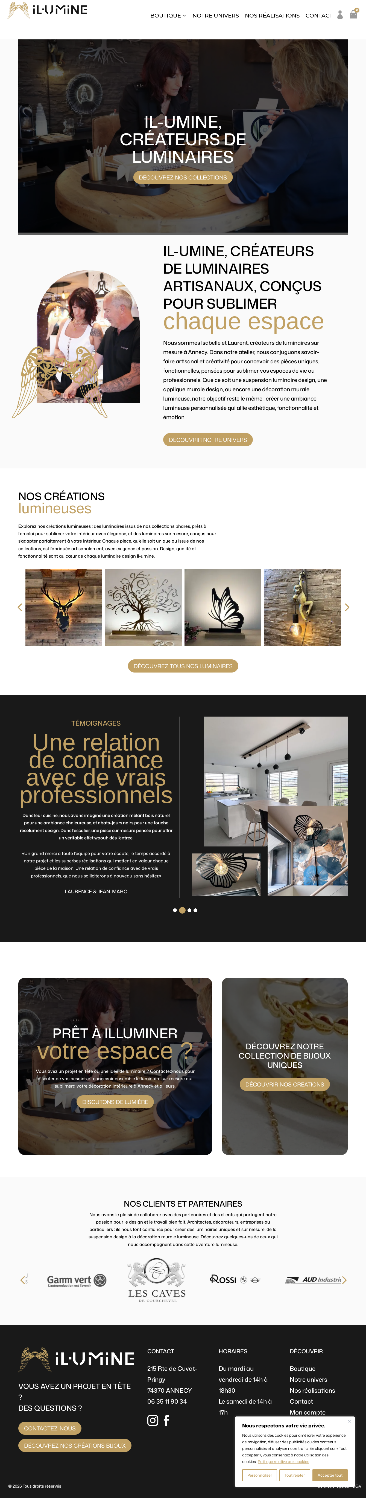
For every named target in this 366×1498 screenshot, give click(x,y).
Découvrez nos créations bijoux (75, 1445)
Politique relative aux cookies (283, 1461)
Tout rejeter (295, 1475)
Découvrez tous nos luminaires (183, 666)
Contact (319, 15)
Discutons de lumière (115, 1102)
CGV (357, 1486)
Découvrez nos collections (183, 177)
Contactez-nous (50, 1428)
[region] (295, 1451)
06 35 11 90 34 (167, 1401)
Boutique (165, 15)
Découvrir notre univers (208, 440)
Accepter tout (330, 1475)
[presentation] (13, 607)
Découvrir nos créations (284, 1084)
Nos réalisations (272, 15)
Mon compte (308, 1412)
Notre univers (215, 15)
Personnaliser (259, 1475)
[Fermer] (349, 1421)
